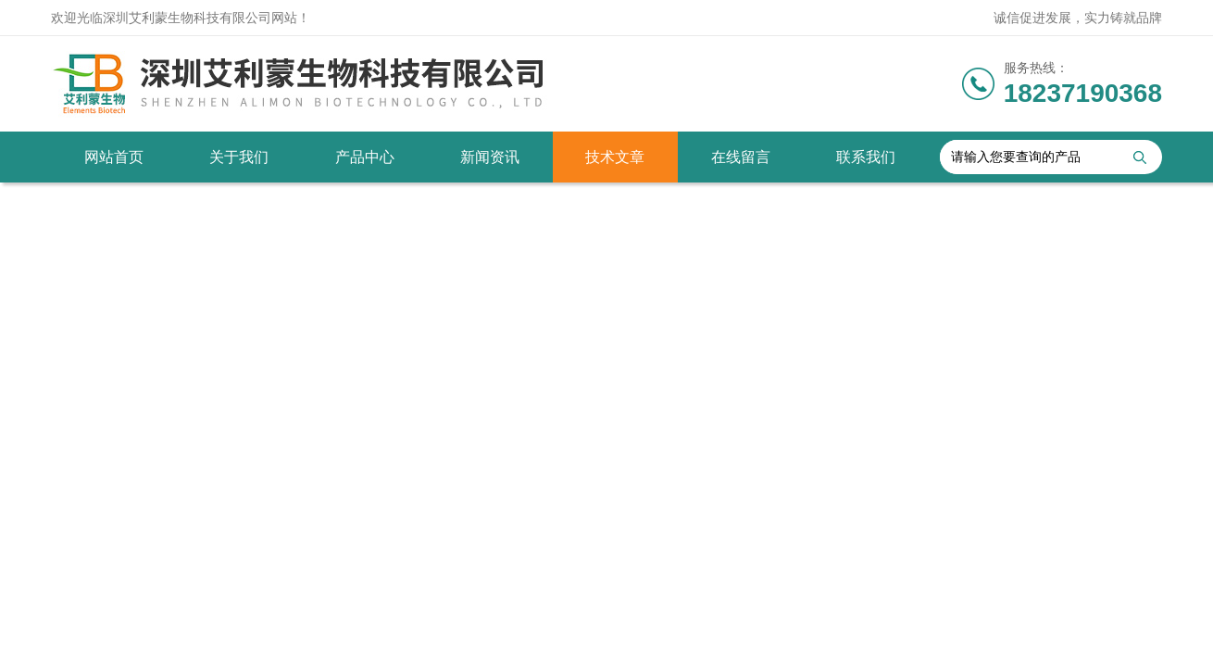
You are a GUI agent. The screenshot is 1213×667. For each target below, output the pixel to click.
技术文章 (614, 157)
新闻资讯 (489, 157)
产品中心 (364, 157)
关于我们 (239, 157)
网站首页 (114, 157)
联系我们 (865, 157)
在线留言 (740, 157)
